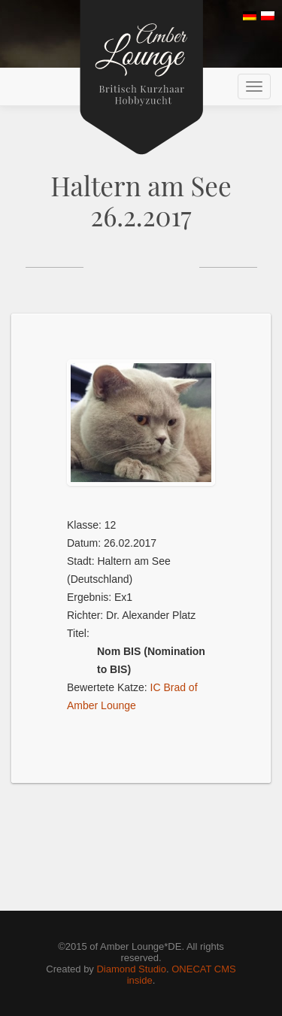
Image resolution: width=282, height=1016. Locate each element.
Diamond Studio (131, 969)
